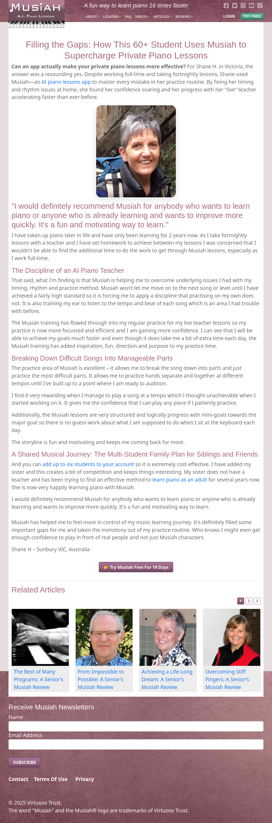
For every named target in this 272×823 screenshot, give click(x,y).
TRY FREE (252, 16)
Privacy (84, 779)
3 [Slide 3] (257, 600)
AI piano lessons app (66, 81)
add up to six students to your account (88, 464)
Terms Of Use (50, 779)
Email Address (25, 735)
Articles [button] (161, 17)
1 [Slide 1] (241, 600)
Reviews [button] (183, 17)
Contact (18, 779)
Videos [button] (141, 17)
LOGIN (229, 16)
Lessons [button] (110, 17)
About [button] (91, 17)
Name (15, 717)
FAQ (128, 17)
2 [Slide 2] (249, 600)
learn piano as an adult (179, 479)
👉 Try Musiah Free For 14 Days (135, 567)
